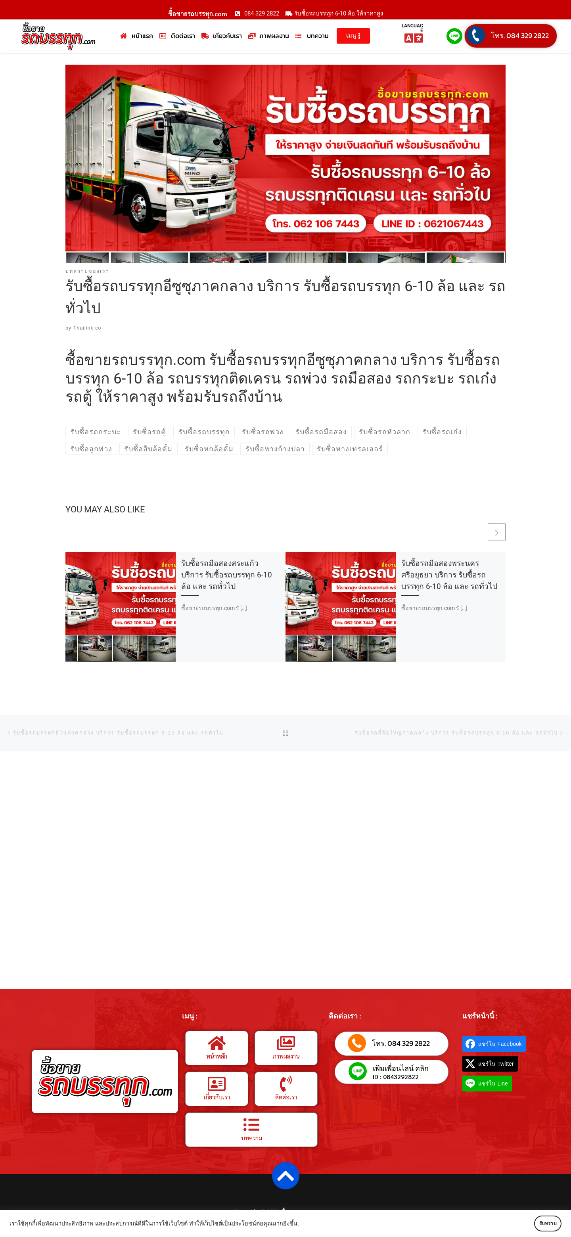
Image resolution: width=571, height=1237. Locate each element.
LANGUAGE (412, 28)
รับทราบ (538, 1223)
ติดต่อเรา (286, 1097)
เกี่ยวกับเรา (217, 1097)
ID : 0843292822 (396, 1077)
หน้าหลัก (216, 1056)
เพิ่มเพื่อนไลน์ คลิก (401, 1068)
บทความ (251, 1138)
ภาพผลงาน (286, 1056)
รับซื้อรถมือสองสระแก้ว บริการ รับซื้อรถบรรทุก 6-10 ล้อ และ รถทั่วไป (226, 575)
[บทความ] (251, 1125)
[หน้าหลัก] (217, 1043)
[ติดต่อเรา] (286, 1084)
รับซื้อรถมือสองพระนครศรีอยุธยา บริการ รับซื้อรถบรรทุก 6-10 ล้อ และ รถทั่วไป (449, 575)
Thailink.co (87, 328)
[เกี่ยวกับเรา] (217, 1084)
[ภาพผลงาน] (286, 1043)
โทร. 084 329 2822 (520, 35)
